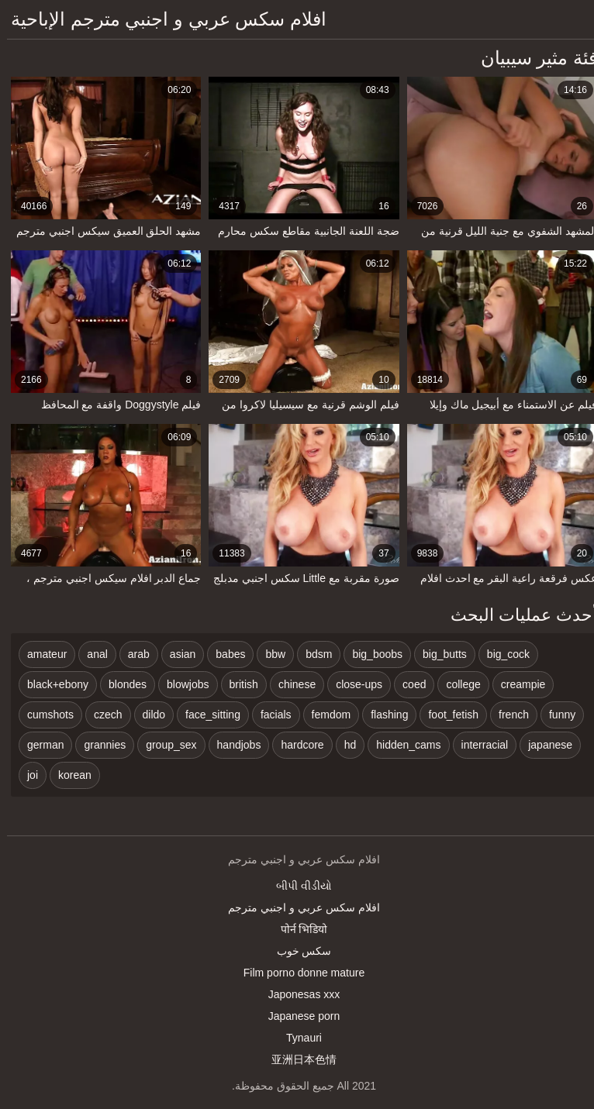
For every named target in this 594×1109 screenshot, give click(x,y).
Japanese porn (297, 1016)
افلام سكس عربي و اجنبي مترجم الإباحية (161, 19)
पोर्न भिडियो (297, 929)
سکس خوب (297, 951)
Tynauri (297, 1038)
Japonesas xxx (297, 994)
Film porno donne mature (297, 972)
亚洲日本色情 (297, 1059)
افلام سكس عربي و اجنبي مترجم (296, 907)
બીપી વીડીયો (297, 886)
